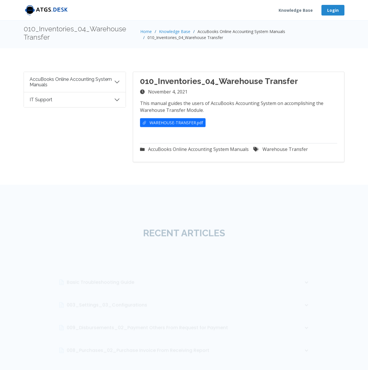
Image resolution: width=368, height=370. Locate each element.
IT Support (41, 102)
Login (333, 10)
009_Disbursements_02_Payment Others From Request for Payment (188, 337)
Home (146, 31)
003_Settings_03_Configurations (188, 315)
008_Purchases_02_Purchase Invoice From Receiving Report (188, 360)
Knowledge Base (296, 10)
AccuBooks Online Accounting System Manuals (71, 84)
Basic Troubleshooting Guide (188, 292)
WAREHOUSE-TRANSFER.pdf (173, 125)
